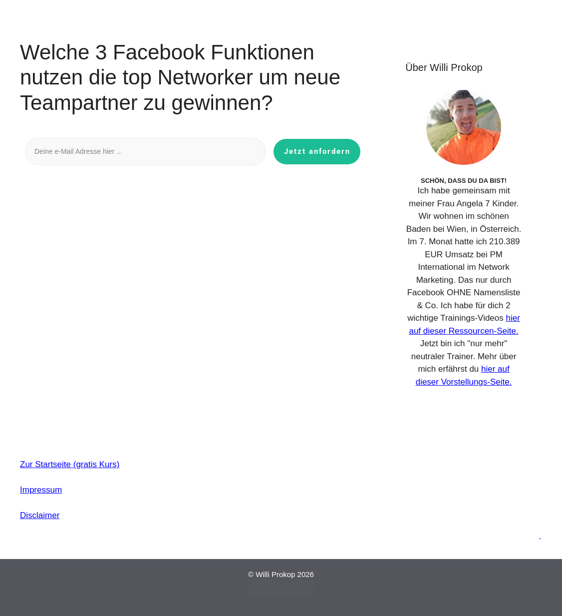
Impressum (41, 490)
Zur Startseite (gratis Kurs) (69, 464)
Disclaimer (39, 515)
